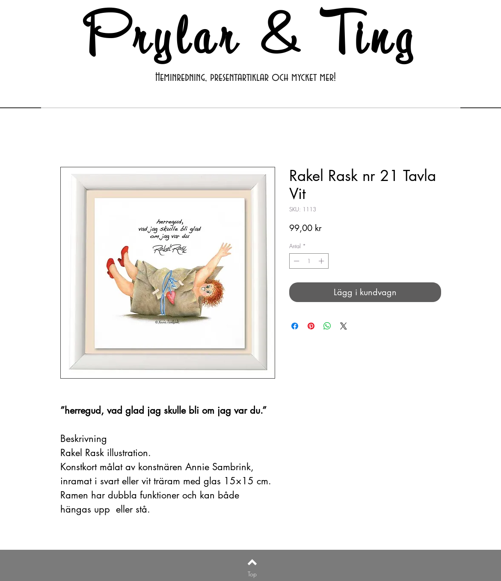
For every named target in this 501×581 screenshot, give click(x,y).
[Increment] (322, 261)
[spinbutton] (308, 261)
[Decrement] (296, 261)
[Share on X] (343, 326)
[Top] (252, 574)
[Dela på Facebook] (295, 326)
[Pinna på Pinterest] (311, 326)
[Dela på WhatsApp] (327, 326)
